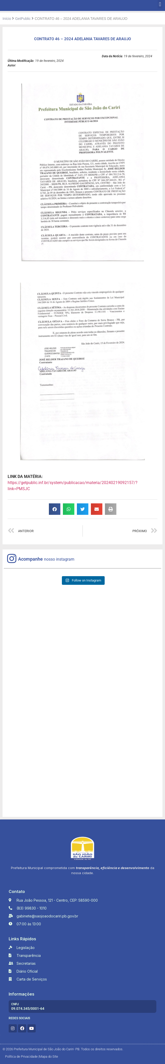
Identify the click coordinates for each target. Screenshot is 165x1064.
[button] (160, 4)
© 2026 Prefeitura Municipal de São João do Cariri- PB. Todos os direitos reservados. (63, 1049)
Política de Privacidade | (22, 1056)
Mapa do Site (48, 1056)
